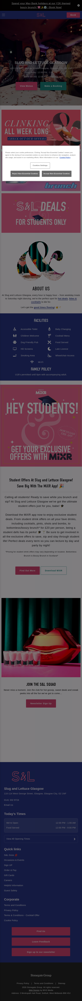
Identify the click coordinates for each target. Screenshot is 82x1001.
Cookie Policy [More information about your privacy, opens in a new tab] (65, 157)
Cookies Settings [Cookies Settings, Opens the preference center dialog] (40, 165)
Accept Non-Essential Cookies (56, 174)
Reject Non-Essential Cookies (25, 174)
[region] (41, 163)
